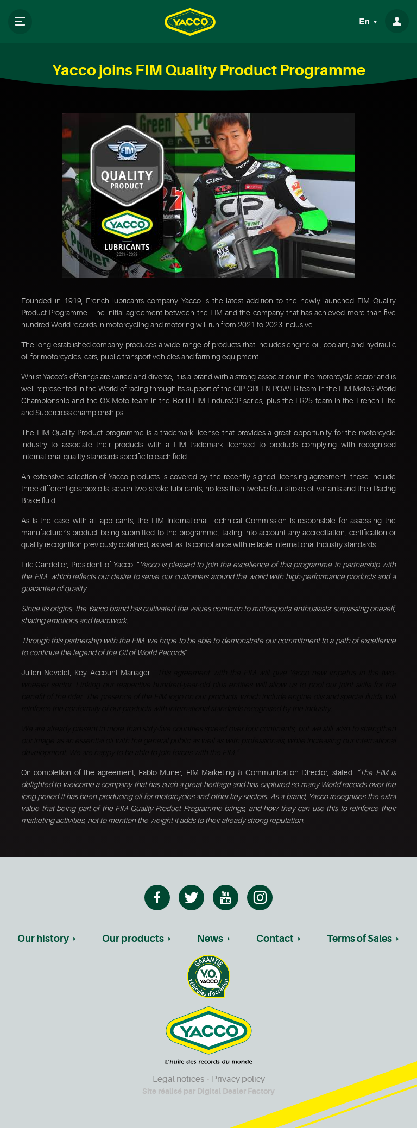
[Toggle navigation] (20, 21)
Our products (133, 938)
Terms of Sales (359, 938)
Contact (275, 938)
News (210, 938)
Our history (43, 938)
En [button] (365, 22)
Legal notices (178, 1079)
